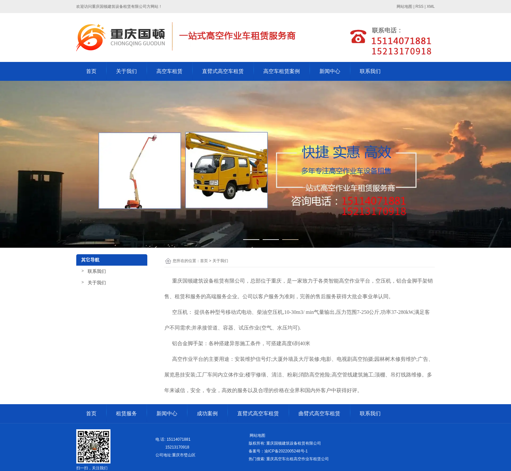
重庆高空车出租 (280, 459)
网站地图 (257, 435)
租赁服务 (126, 413)
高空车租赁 (169, 71)
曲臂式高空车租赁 (319, 413)
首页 (91, 71)
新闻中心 (329, 71)
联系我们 (370, 71)
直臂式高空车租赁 (223, 71)
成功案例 (207, 413)
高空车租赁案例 (281, 71)
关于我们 (126, 71)
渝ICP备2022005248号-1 (286, 451)
